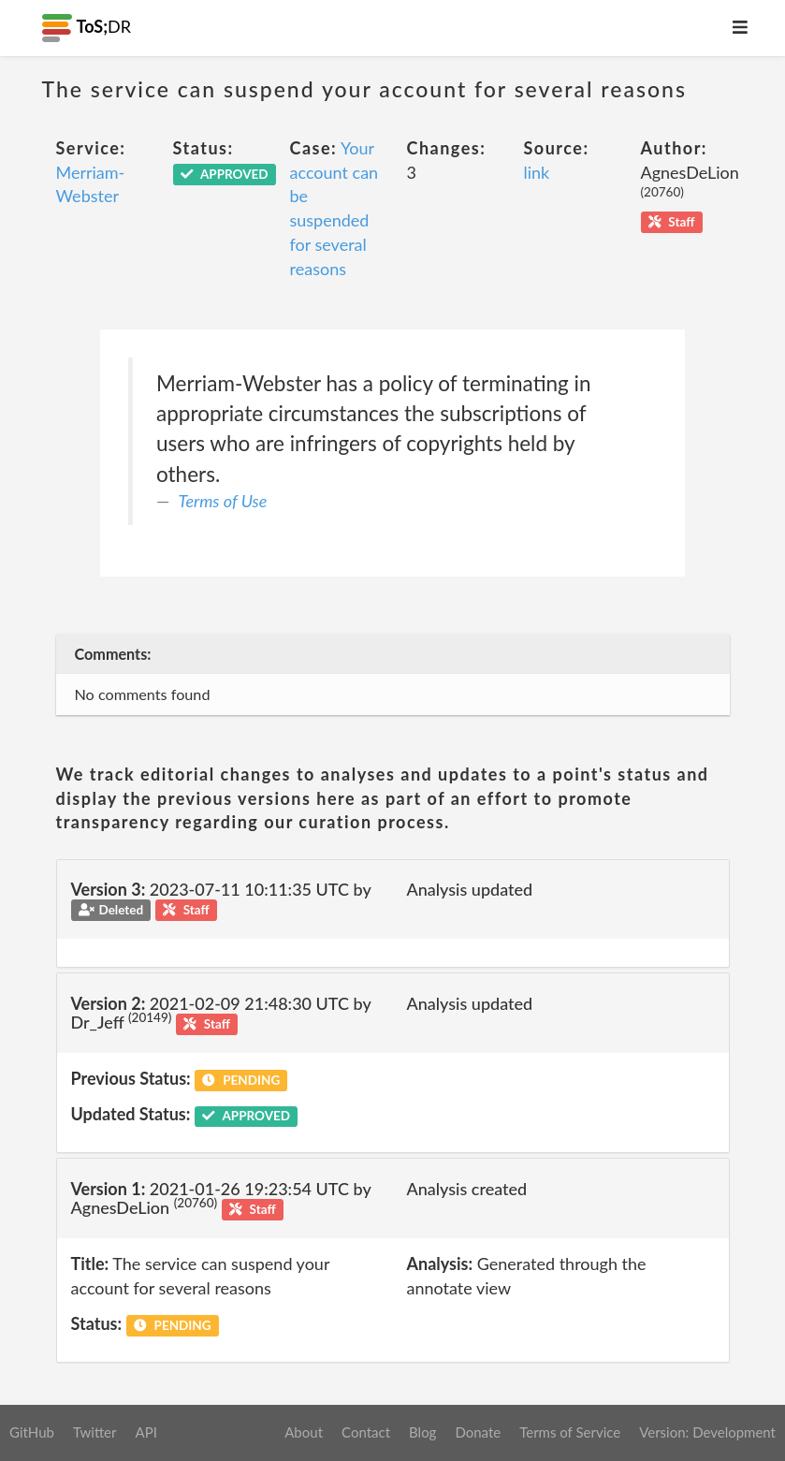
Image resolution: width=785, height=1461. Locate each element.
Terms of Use (223, 500)
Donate (478, 1432)
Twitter (95, 1432)
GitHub (31, 1432)
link (537, 172)
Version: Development (707, 1432)
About (303, 1432)
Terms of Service (569, 1432)
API (145, 1432)
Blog (422, 1432)
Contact (366, 1432)
